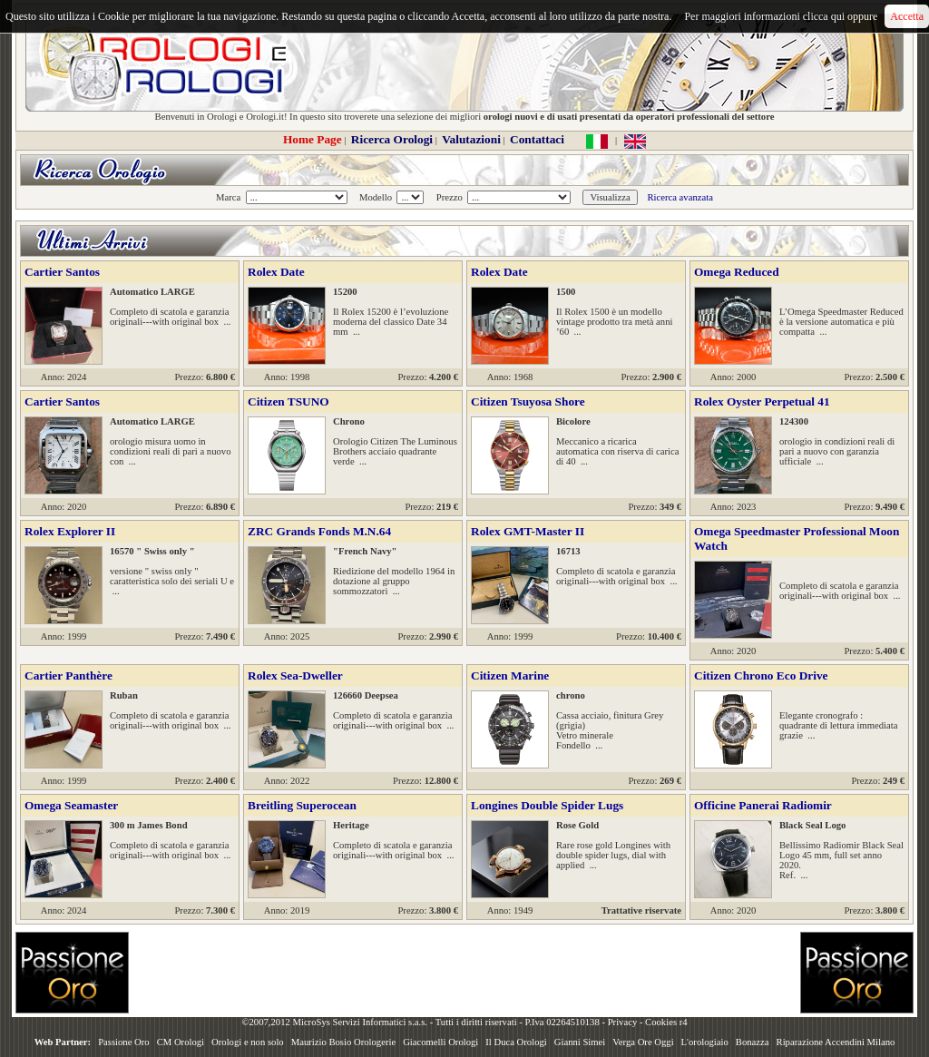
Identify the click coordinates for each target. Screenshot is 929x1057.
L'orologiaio (705, 1042)
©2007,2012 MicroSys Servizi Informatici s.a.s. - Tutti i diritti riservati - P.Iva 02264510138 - (424, 1022)
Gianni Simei (580, 1042)
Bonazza (752, 1042)
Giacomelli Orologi (440, 1042)
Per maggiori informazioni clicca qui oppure (780, 16)
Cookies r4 (666, 1022)
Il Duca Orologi (515, 1042)
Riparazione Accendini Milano (836, 1042)
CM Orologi (180, 1042)
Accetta (907, 16)
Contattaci (537, 139)
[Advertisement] (464, 972)
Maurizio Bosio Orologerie (343, 1042)
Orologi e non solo (247, 1042)
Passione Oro (124, 1042)
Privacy (623, 1022)
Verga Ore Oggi (642, 1042)
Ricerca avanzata (679, 197)
